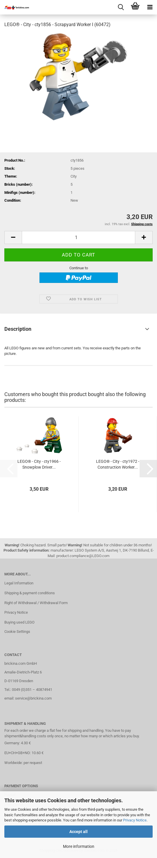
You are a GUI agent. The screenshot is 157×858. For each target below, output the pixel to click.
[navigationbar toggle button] (149, 7)
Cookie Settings (17, 631)
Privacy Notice (135, 820)
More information (78, 846)
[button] (13, 237)
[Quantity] (78, 237)
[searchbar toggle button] (120, 7)
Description (17, 329)
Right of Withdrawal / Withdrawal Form (36, 603)
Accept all (78, 831)
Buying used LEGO (19, 622)
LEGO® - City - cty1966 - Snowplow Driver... (39, 464)
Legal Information (18, 583)
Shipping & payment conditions (29, 593)
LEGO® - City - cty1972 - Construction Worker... (117, 464)
